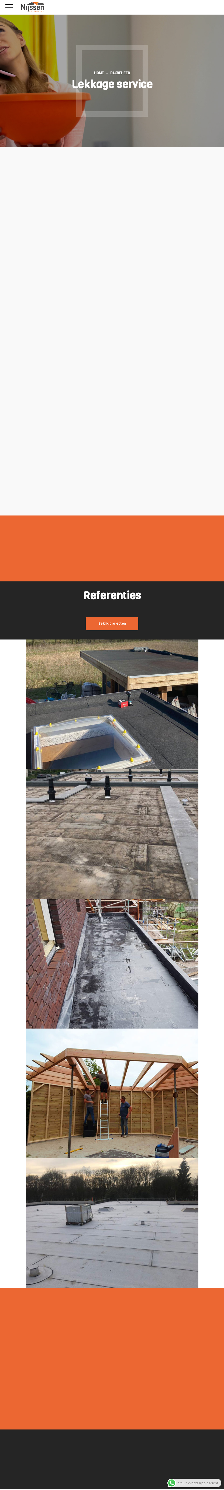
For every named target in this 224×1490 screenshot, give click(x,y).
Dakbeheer (120, 73)
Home (99, 73)
